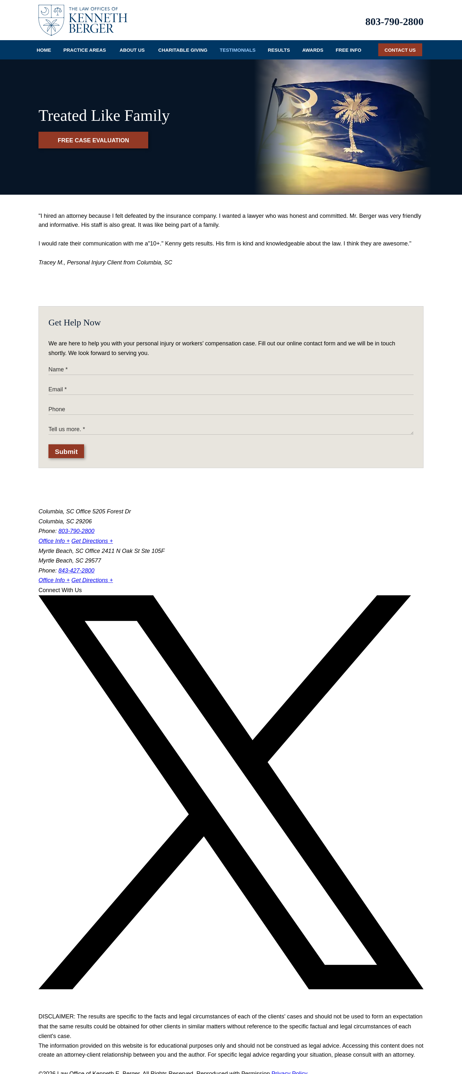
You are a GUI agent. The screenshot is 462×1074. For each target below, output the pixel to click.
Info (348, 45)
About (132, 45)
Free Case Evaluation (93, 136)
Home (44, 45)
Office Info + (54, 536)
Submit (66, 446)
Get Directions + (92, 536)
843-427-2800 (76, 566)
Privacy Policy (289, 1069)
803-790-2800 (394, 19)
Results (279, 45)
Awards (312, 45)
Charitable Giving (182, 45)
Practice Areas (85, 45)
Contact (400, 45)
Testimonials (238, 45)
